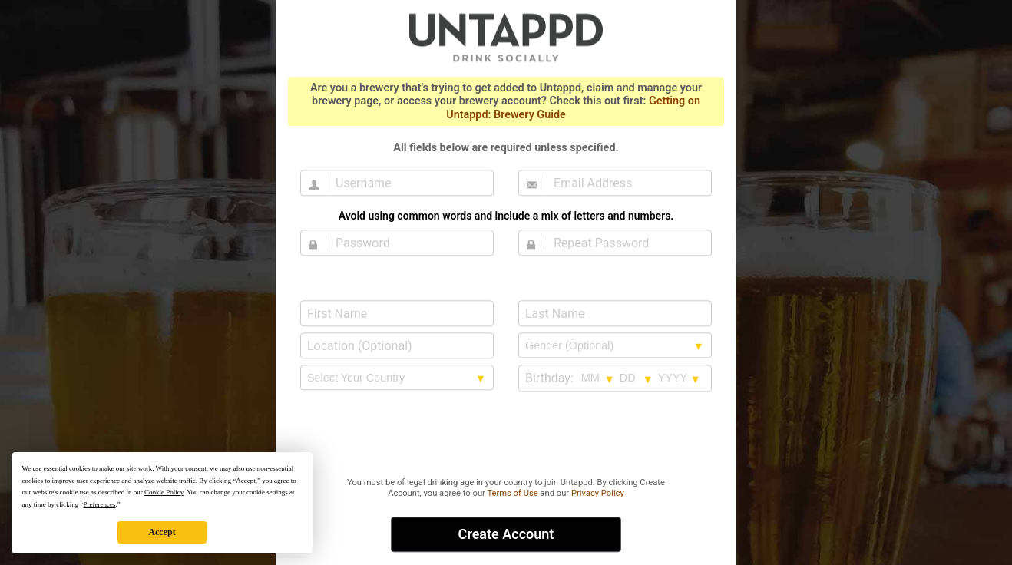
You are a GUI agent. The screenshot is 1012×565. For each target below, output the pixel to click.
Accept (161, 532)
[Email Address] (624, 182)
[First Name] (397, 313)
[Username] (406, 182)
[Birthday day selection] (636, 378)
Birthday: (549, 378)
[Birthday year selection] (679, 378)
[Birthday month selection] (598, 378)
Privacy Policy (597, 493)
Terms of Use (512, 493)
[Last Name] (615, 313)
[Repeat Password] (624, 242)
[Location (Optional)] (397, 345)
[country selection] (397, 378)
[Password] (406, 242)
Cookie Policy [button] (164, 492)
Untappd (506, 36)
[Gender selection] (615, 345)
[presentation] (506, 435)
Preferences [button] (99, 504)
